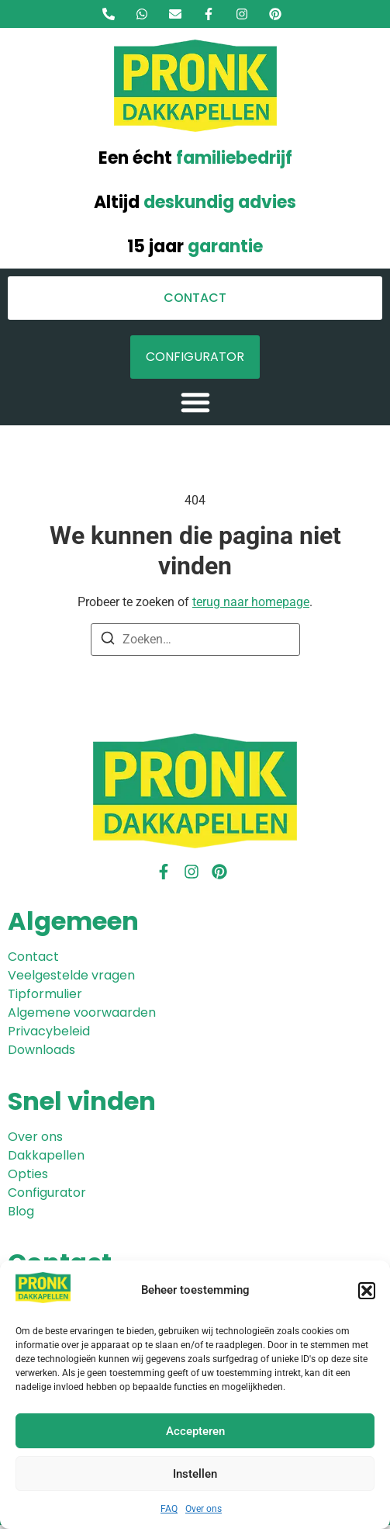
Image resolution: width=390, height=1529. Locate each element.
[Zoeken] (108, 640)
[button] (366, 1290)
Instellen (195, 1474)
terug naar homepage (250, 602)
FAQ (169, 1508)
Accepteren (195, 1431)
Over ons (203, 1508)
